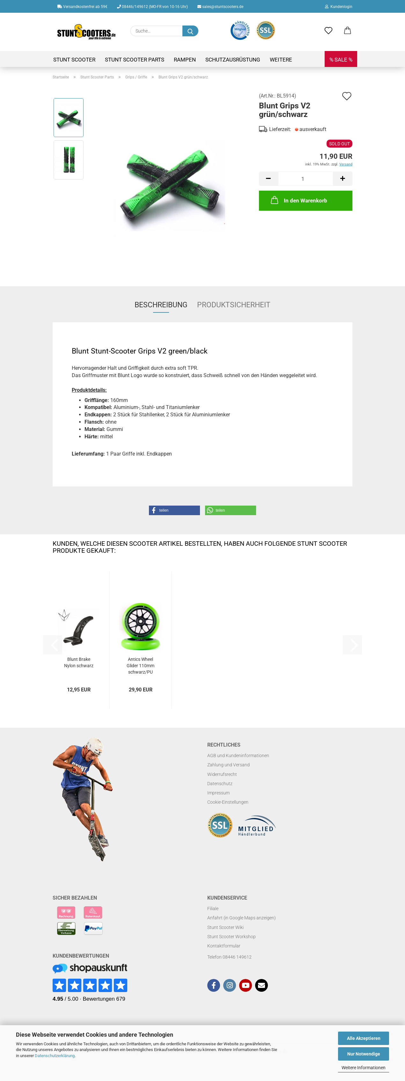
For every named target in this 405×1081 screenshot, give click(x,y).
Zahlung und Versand (228, 764)
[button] (347, 31)
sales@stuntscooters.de (220, 6)
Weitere (281, 59)
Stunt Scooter (74, 59)
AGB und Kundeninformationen (238, 755)
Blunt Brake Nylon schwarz (78, 662)
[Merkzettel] (328, 31)
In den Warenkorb (298, 200)
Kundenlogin (338, 6)
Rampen (185, 59)
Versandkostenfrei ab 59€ (82, 6)
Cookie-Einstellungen (227, 802)
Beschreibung (161, 305)
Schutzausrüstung (232, 59)
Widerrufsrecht (222, 774)
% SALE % (340, 59)
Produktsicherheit (233, 305)
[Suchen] (190, 31)
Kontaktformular (223, 945)
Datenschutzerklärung (55, 1055)
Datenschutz (219, 783)
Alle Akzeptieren (363, 1038)
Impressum (218, 792)
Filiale (212, 908)
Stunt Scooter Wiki (225, 927)
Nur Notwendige (363, 1053)
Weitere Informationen (364, 1067)
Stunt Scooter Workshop (231, 936)
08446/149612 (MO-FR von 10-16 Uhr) (152, 6)
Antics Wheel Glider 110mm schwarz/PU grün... (140, 666)
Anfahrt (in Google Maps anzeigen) (241, 917)
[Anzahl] (305, 179)
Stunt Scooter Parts (134, 59)
